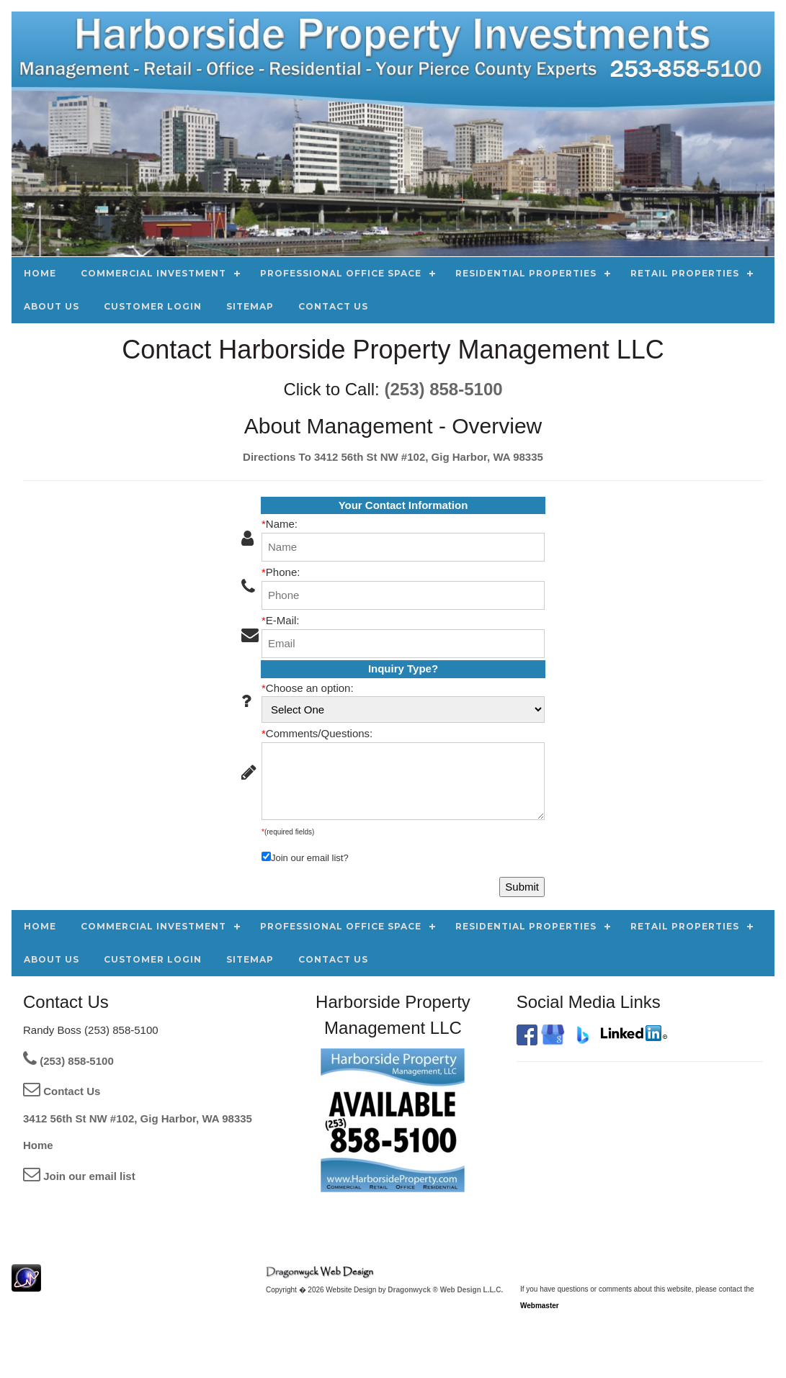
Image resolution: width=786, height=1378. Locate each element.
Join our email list (79, 1176)
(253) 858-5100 (443, 389)
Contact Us (61, 1091)
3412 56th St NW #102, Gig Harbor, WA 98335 (137, 1118)
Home (38, 1145)
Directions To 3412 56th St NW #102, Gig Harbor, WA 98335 (393, 457)
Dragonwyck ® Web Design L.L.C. (445, 1290)
